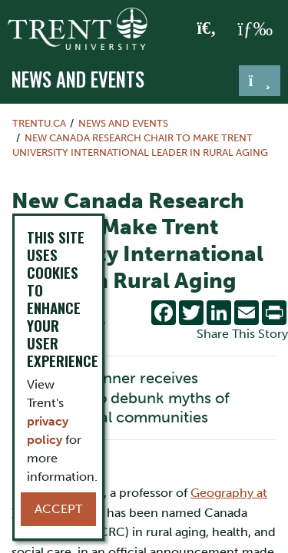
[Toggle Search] (207, 29)
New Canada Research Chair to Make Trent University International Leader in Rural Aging (140, 145)
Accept (58, 509)
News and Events (78, 79)
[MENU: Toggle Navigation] (255, 29)
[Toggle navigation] (259, 80)
